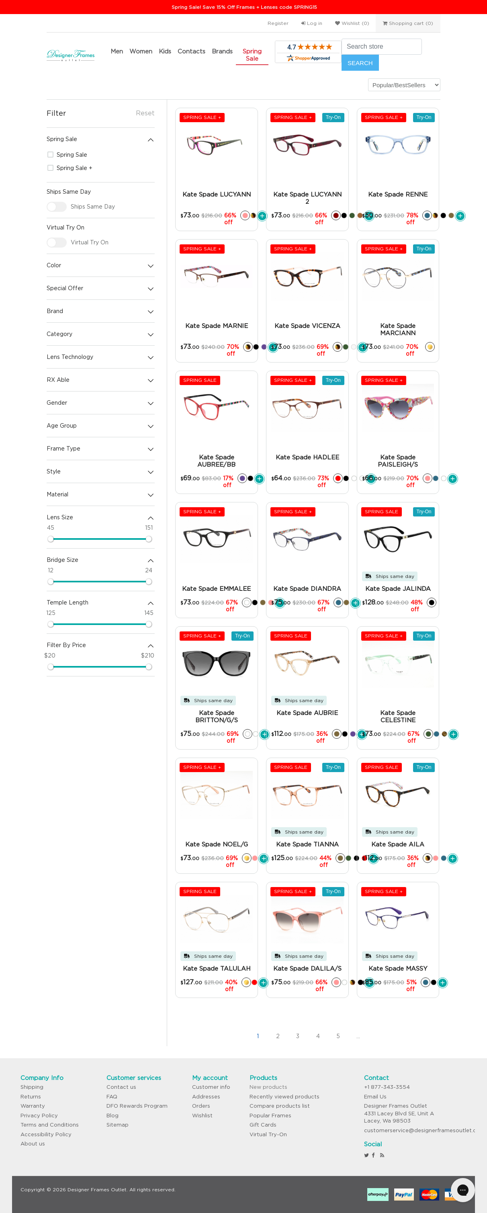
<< (217, 1036)
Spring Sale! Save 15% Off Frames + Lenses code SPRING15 (244, 7)
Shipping (31, 1087)
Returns (30, 1097)
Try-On (333, 117)
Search (360, 62)
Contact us (121, 1087)
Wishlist (202, 1116)
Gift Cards (263, 1125)
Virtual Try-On (268, 1134)
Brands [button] (222, 51)
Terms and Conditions (49, 1125)
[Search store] (382, 47)
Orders (201, 1106)
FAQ (111, 1097)
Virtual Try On (89, 242)
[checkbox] (57, 207)
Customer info (211, 1087)
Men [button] (116, 51)
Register (278, 23)
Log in (311, 23)
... (358, 1036)
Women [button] (140, 51)
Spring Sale (252, 55)
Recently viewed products (284, 1097)
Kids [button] (165, 51)
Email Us (375, 1097)
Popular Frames (270, 1116)
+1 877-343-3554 (387, 1087)
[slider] (50, 539)
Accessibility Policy (46, 1134)
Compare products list (280, 1106)
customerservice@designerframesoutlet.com (424, 1130)
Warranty (32, 1106)
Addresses (206, 1097)
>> (398, 1036)
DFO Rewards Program (137, 1106)
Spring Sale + (69, 168)
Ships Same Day (93, 206)
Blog (112, 1116)
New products (268, 1087)
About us (32, 1144)
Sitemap (117, 1125)
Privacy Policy (39, 1116)
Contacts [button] (191, 51)
